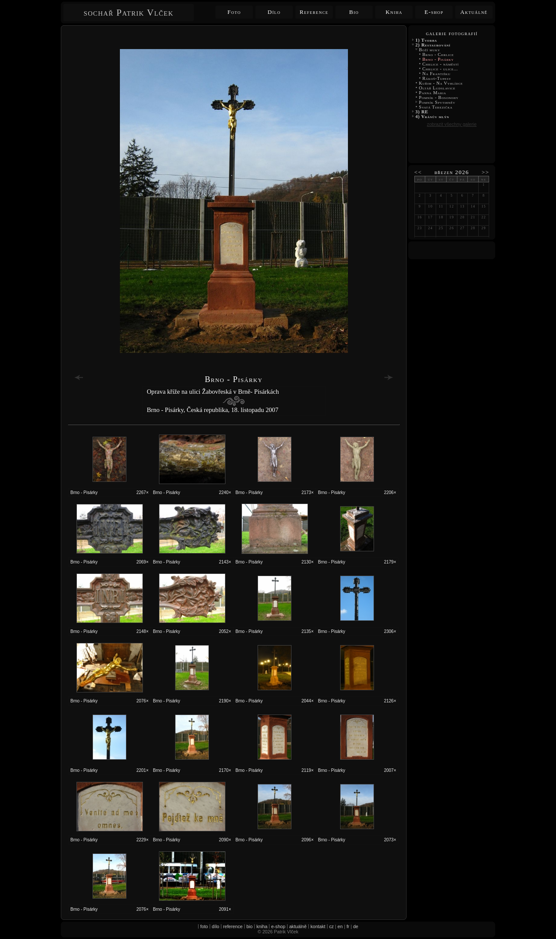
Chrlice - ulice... (440, 68)
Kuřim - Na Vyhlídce (440, 83)
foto (204, 926)
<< (418, 172)
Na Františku (436, 73)
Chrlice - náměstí (440, 64)
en (340, 926)
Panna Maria (432, 92)
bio (249, 926)
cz (331, 926)
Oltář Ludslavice (437, 88)
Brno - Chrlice (438, 54)
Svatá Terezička (435, 107)
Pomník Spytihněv (437, 102)
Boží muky (429, 49)
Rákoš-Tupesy (437, 78)
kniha (261, 926)
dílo (215, 926)
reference (232, 926)
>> (486, 172)
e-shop (278, 926)
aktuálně (298, 926)
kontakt (318, 926)
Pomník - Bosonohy (438, 97)
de (355, 926)
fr (348, 926)
